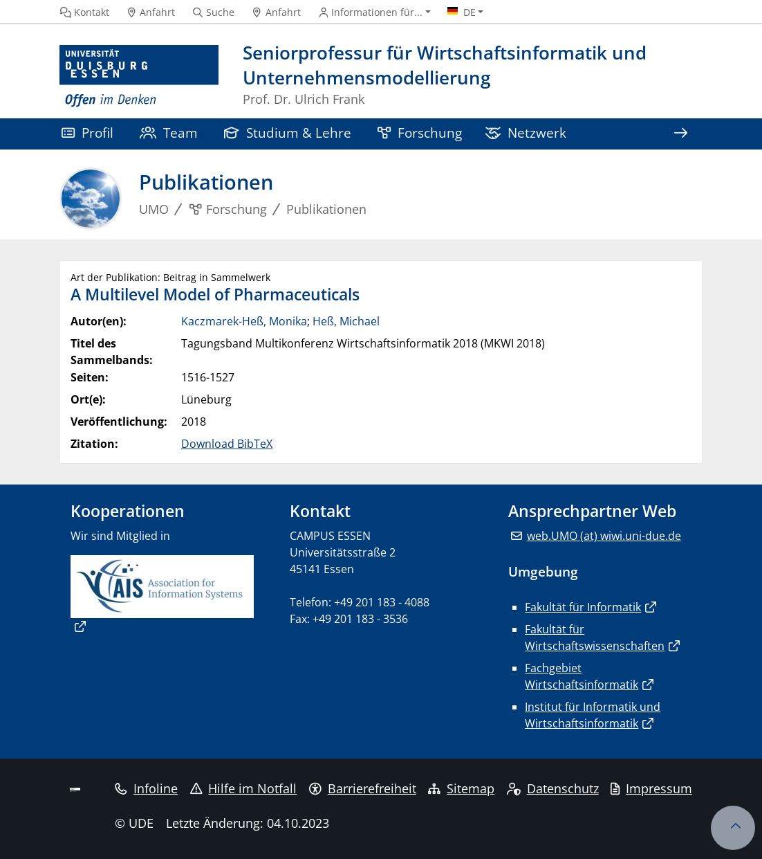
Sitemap (461, 788)
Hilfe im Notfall (243, 788)
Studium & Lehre (287, 132)
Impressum (651, 788)
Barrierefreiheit (362, 788)
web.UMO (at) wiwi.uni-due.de (604, 535)
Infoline (146, 788)
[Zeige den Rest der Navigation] (680, 134)
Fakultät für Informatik (583, 607)
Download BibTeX (226, 443)
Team (169, 132)
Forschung (420, 132)
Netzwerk (526, 132)
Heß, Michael (346, 321)
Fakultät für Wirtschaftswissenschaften (595, 637)
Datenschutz (553, 788)
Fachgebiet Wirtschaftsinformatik (581, 676)
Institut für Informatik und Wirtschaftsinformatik (592, 715)
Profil (87, 132)
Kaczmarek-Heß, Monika (244, 321)
